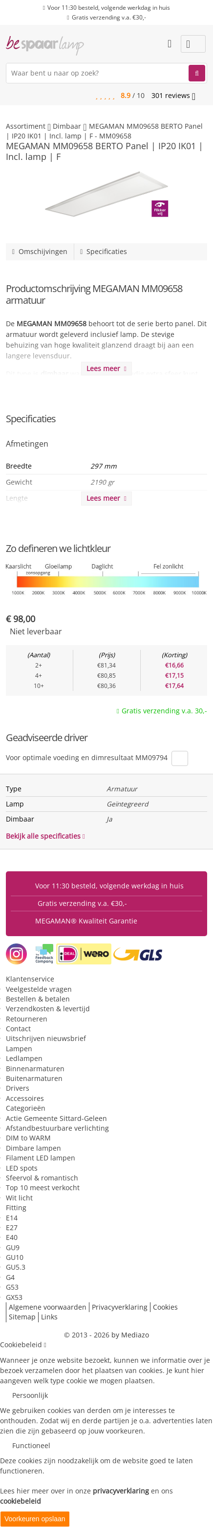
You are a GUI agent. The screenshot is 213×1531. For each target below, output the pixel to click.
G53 (12, 1287)
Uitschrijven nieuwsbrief (46, 1038)
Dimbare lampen (33, 1148)
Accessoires (25, 1098)
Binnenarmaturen (35, 1068)
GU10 (14, 1257)
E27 (12, 1227)
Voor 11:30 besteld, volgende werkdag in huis (108, 7)
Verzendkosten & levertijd (48, 1008)
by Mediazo (130, 1334)
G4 (10, 1277)
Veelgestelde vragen (39, 989)
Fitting (16, 1207)
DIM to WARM (28, 1137)
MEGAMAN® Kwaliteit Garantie (86, 920)
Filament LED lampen (40, 1157)
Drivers (17, 1088)
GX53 (14, 1297)
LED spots (22, 1168)
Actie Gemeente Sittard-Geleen (56, 1118)
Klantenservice (30, 978)
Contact (18, 1028)
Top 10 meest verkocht (43, 1187)
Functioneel (31, 1445)
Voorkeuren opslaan (34, 1519)
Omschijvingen (39, 251)
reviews (173, 95)
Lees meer (106, 368)
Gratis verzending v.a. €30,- (109, 17)
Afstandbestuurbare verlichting (57, 1128)
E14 (12, 1217)
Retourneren (26, 1018)
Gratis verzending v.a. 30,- (164, 710)
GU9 (13, 1247)
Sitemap (22, 1316)
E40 (12, 1237)
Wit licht (19, 1197)
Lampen (19, 1048)
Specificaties (103, 251)
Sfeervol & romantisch (42, 1177)
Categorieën (25, 1108)
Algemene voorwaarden (47, 1307)
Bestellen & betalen (38, 998)
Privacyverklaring (120, 1307)
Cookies (165, 1307)
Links (49, 1316)
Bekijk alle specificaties (45, 836)
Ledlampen (24, 1058)
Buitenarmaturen (34, 1078)
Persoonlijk (30, 1395)
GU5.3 (15, 1267)
